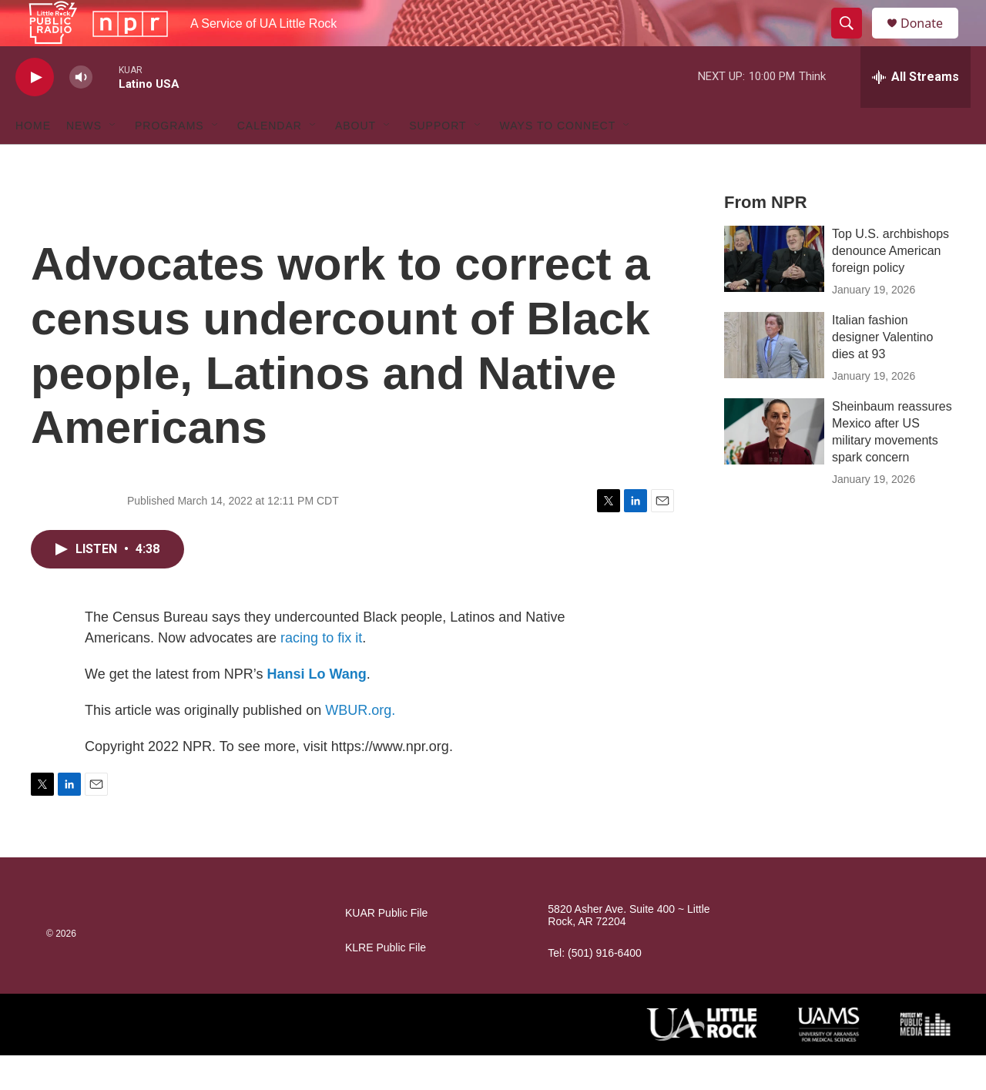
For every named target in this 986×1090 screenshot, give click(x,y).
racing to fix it (321, 672)
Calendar (269, 160)
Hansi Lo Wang (316, 708)
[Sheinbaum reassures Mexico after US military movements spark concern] (774, 466)
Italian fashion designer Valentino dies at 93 (882, 371)
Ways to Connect (558, 160)
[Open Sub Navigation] (113, 160)
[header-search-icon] (853, 40)
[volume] (81, 112)
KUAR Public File (386, 948)
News (84, 160)
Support (437, 160)
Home (33, 160)
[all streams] (915, 112)
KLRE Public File (385, 982)
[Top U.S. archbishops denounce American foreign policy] (774, 293)
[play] (34, 112)
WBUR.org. (360, 745)
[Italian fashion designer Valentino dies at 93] (774, 380)
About (355, 160)
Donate (931, 40)
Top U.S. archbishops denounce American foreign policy (890, 285)
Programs (169, 160)
